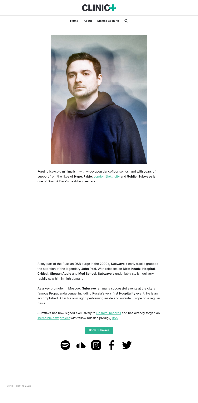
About (88, 21)
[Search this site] (126, 21)
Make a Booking (108, 21)
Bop (115, 318)
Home (74, 21)
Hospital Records (108, 313)
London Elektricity (107, 176)
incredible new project (53, 318)
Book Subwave (99, 330)
